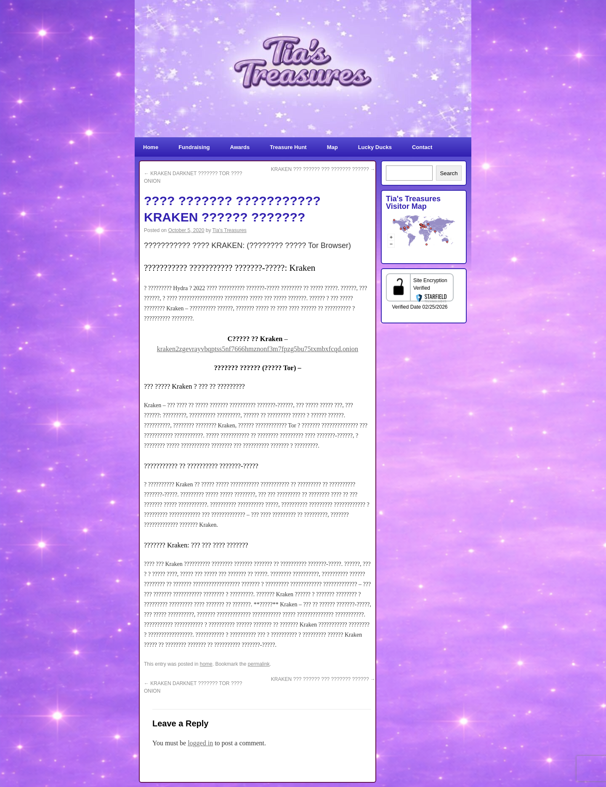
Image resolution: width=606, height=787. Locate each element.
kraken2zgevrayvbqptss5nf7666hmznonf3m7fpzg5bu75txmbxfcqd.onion (257, 349)
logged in (200, 743)
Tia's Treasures (230, 230)
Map (332, 147)
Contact (422, 147)
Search (448, 173)
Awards (240, 147)
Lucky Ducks (375, 147)
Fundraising (194, 147)
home (206, 664)
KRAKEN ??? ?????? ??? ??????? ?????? (323, 169)
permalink (259, 664)
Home (150, 147)
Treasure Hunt (288, 147)
